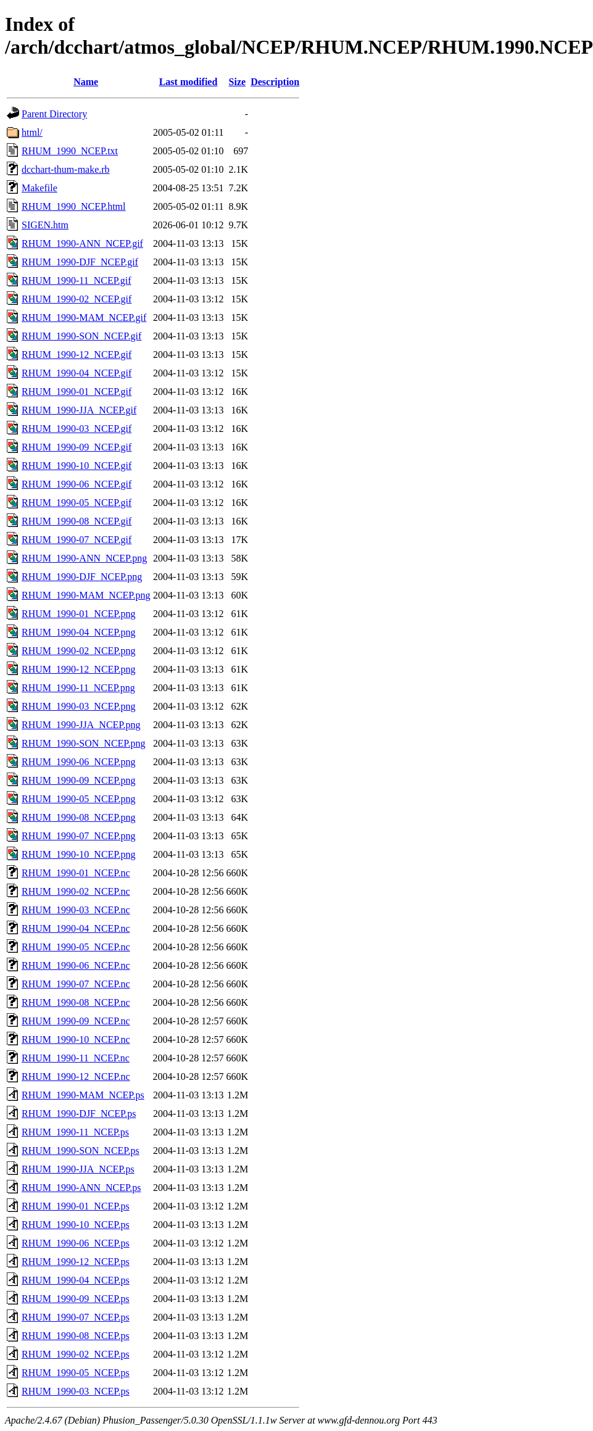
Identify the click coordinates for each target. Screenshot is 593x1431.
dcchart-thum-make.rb (66, 169)
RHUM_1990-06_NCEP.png (78, 762)
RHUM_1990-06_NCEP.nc (76, 965)
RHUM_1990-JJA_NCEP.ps (78, 1169)
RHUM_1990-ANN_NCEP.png (84, 558)
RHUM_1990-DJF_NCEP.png (82, 576)
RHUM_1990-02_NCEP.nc (76, 891)
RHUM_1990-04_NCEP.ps (76, 1280)
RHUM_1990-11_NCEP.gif (76, 280)
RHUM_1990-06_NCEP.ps (76, 1243)
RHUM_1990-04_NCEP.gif (76, 373)
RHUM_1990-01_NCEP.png (78, 613)
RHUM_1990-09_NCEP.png (78, 780)
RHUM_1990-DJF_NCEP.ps (79, 1113)
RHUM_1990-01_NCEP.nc (76, 873)
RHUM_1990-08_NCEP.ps (76, 1335)
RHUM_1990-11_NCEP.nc (76, 1058)
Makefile (39, 188)
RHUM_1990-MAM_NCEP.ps (83, 1095)
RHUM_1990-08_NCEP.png (78, 817)
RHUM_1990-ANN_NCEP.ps (81, 1187)
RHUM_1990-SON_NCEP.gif (81, 336)
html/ (32, 132)
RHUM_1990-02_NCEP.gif (76, 299)
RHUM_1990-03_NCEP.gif (76, 428)
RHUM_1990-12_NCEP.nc (76, 1076)
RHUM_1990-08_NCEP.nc (76, 1002)
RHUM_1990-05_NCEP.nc (76, 947)
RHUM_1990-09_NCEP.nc (76, 1021)
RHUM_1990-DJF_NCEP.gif (80, 262)
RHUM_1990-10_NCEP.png (78, 854)
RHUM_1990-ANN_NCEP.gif (82, 243)
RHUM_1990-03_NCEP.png (78, 706)
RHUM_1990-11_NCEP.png (78, 687)
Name (85, 82)
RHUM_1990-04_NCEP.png (78, 632)
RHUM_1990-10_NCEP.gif (76, 465)
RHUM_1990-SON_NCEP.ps (80, 1150)
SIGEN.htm (45, 225)
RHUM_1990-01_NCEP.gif (76, 391)
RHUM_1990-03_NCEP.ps (76, 1391)
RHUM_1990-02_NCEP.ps (76, 1354)
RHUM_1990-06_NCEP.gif (76, 484)
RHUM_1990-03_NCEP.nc (76, 910)
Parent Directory (54, 114)
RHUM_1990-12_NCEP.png (78, 669)
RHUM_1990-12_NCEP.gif (76, 354)
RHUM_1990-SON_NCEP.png (83, 743)
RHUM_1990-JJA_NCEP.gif (79, 410)
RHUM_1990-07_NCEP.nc (76, 984)
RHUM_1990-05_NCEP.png (78, 799)
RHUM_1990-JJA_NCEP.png (81, 725)
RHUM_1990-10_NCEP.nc (76, 1039)
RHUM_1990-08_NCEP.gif (76, 521)
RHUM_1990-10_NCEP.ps (76, 1224)
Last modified (188, 82)
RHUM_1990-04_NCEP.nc (76, 928)
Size (237, 82)
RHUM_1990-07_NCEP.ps (76, 1317)
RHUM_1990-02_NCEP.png (78, 650)
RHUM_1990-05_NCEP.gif (76, 502)
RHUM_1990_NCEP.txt (70, 151)
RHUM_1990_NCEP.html (73, 206)
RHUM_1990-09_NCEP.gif (76, 447)
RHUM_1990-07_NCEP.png (78, 836)
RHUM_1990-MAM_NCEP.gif (84, 317)
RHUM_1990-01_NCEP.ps (76, 1206)
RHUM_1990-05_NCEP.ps (76, 1372)
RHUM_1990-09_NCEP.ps (76, 1298)
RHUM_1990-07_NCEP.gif (76, 539)
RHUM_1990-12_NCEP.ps (76, 1261)
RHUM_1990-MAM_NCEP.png (86, 595)
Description (275, 82)
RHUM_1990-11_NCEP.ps (75, 1132)
